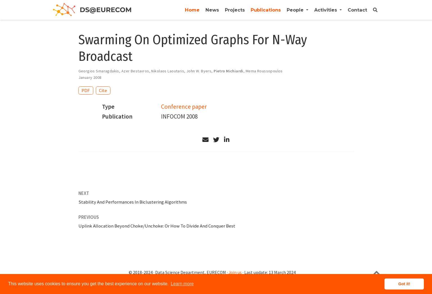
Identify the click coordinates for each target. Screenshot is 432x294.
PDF (86, 90)
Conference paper (184, 106)
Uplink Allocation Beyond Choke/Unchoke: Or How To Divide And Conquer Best (156, 226)
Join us (235, 272)
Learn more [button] (182, 283)
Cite (103, 90)
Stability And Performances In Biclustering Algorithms (132, 202)
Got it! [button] (404, 284)
